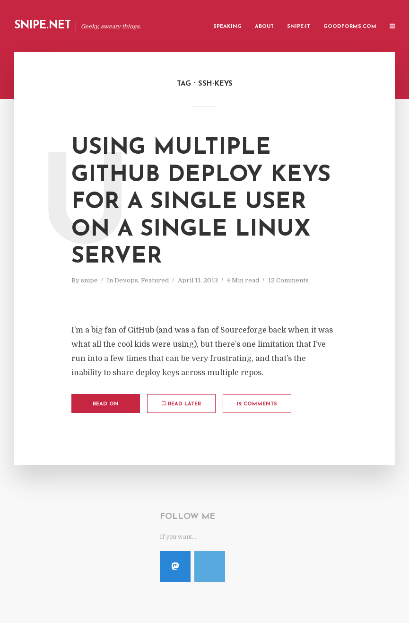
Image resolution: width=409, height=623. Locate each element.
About (264, 26)
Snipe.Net (42, 25)
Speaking (227, 26)
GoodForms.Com (349, 26)
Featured (155, 280)
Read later (181, 404)
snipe (89, 280)
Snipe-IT (298, 26)
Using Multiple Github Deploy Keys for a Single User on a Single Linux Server (201, 202)
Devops (126, 280)
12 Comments (288, 280)
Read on (106, 404)
